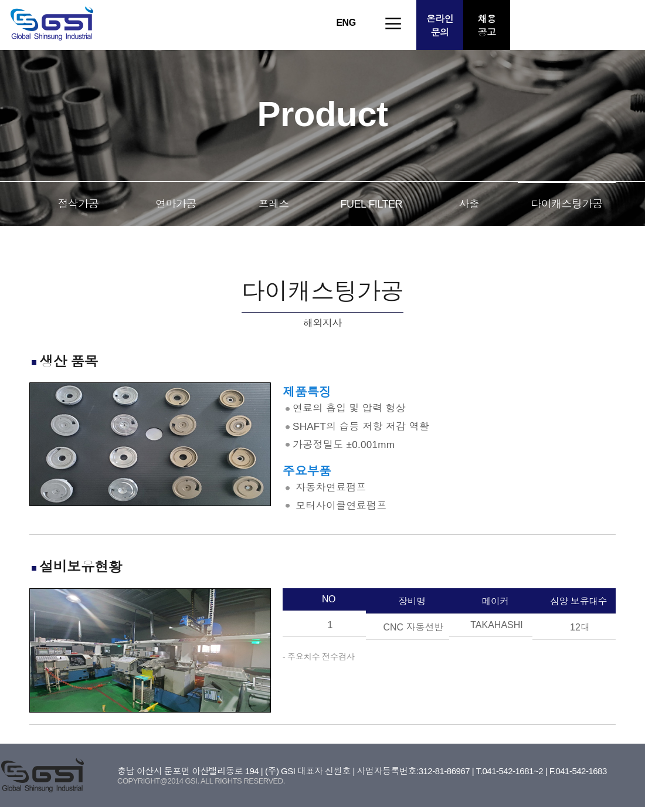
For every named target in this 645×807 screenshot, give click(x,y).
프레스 (273, 204)
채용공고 (487, 26)
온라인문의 (440, 26)
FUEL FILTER (372, 204)
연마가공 (175, 204)
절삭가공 (78, 204)
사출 (469, 204)
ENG (345, 23)
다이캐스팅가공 (567, 204)
